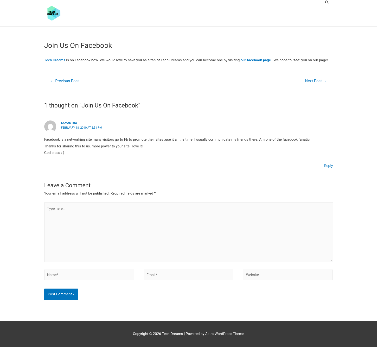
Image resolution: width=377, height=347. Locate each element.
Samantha (69, 123)
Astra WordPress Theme (224, 334)
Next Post (316, 81)
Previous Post (64, 81)
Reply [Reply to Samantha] (328, 166)
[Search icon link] (327, 2)
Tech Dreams (54, 60)
